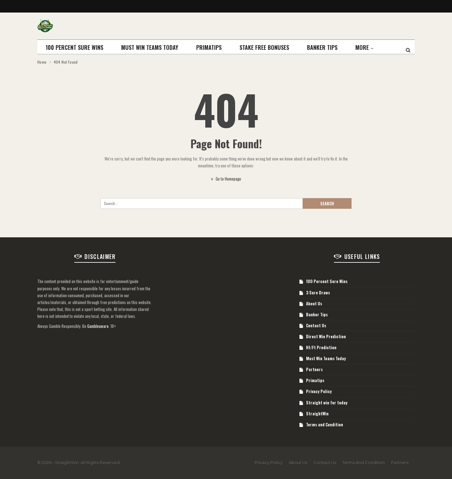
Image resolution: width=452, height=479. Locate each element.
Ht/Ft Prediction (321, 347)
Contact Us (316, 325)
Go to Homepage (226, 179)
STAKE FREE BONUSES (264, 47)
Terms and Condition (324, 424)
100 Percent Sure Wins (74, 47)
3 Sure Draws (318, 292)
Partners (314, 369)
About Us (314, 303)
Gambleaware (98, 326)
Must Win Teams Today (149, 47)
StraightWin (317, 413)
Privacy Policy (319, 391)
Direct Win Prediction (326, 336)
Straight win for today (326, 402)
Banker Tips (322, 47)
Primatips (209, 47)
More (362, 47)
